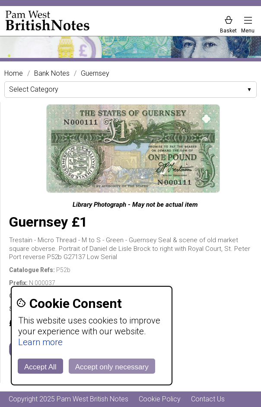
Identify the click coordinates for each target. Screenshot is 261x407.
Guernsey (95, 73)
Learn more (40, 342)
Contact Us (208, 399)
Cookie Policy (160, 399)
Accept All (40, 367)
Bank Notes (52, 73)
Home (13, 73)
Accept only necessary (112, 367)
